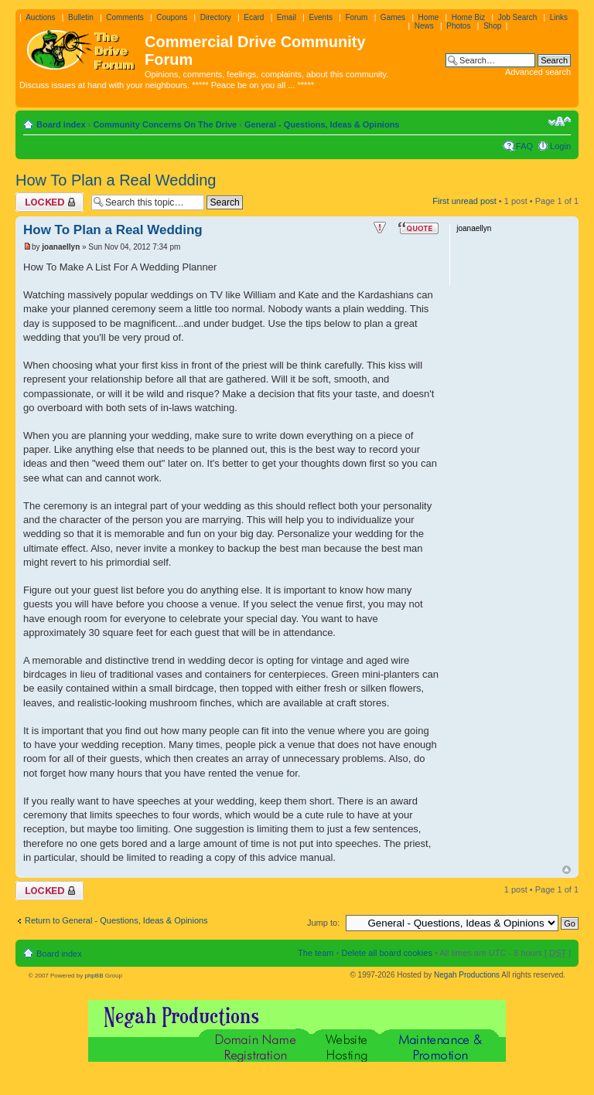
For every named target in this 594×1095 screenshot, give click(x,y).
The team (315, 952)
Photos (458, 26)
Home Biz (468, 17)
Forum (356, 17)
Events (321, 17)
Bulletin (81, 17)
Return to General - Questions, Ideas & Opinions (116, 920)
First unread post (464, 201)
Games (393, 17)
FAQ (524, 146)
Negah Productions (467, 975)
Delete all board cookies (386, 952)
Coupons (171, 17)
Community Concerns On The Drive (165, 124)
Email (286, 17)
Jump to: (323, 922)
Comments (124, 17)
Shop (492, 26)
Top (566, 869)
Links (559, 17)
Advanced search (538, 72)
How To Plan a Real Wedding (115, 180)
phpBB (93, 975)
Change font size (559, 121)
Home (428, 17)
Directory (215, 17)
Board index (61, 124)
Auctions (40, 17)
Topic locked (49, 202)
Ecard (254, 17)
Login (560, 146)
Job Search (518, 17)
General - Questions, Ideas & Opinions (322, 124)
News (424, 26)
